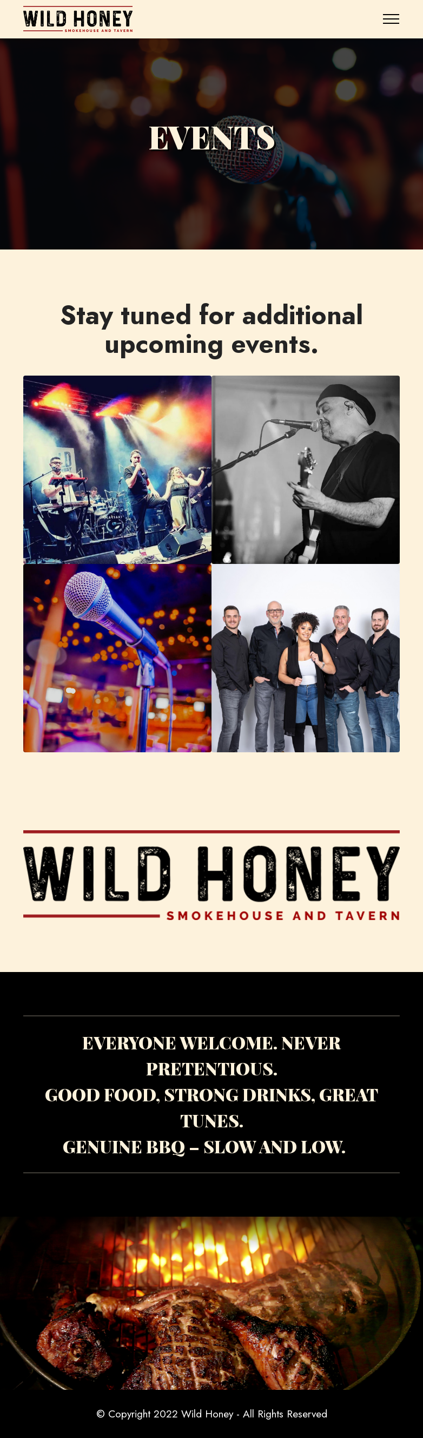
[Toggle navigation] (391, 19)
